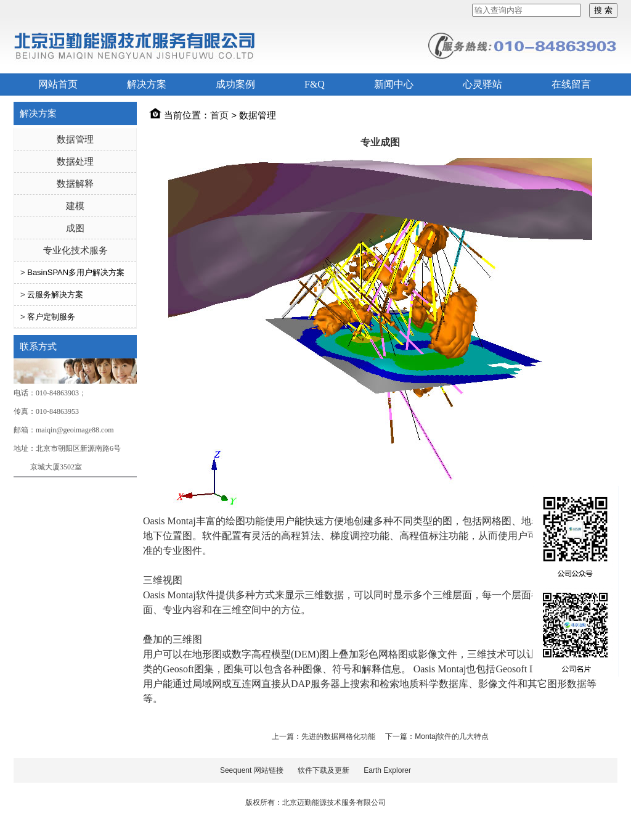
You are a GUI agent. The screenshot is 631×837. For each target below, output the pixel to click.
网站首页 (58, 84)
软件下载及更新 (323, 770)
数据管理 (75, 139)
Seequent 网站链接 (251, 770)
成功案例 (235, 84)
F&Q (314, 84)
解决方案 (146, 84)
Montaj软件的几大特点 (452, 736)
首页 (219, 115)
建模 (75, 205)
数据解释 (75, 183)
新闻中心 (393, 84)
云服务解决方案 (55, 294)
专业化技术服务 (75, 250)
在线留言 (571, 84)
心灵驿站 (482, 84)
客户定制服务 (51, 316)
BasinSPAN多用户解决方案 (75, 272)
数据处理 (75, 161)
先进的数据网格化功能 (339, 736)
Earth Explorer (387, 770)
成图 (75, 228)
